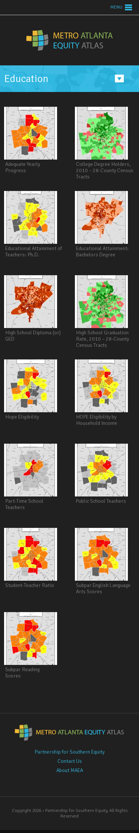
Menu (116, 7)
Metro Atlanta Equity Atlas (69, 40)
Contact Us (69, 761)
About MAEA (69, 770)
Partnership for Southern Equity (69, 752)
